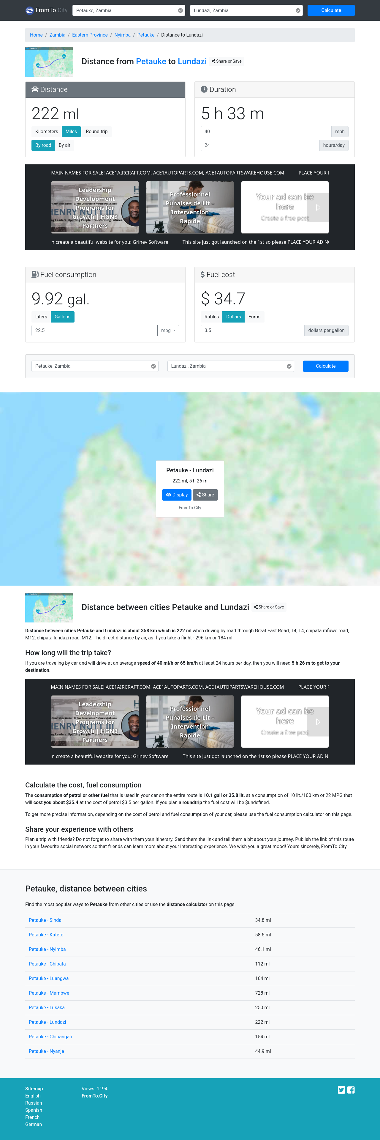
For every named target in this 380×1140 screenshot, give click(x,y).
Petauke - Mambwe (49, 993)
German (33, 1124)
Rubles (212, 317)
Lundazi (192, 61)
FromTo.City (95, 1096)
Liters (41, 317)
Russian (33, 1103)
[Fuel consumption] (94, 330)
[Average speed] (266, 131)
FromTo (46, 10)
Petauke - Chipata (47, 964)
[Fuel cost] (253, 330)
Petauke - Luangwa (49, 978)
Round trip (96, 131)
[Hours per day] (260, 145)
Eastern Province (90, 35)
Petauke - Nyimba (47, 949)
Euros (254, 317)
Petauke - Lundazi (47, 1022)
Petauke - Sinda (45, 920)
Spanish (33, 1110)
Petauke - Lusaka (47, 1007)
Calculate (331, 10)
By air (65, 145)
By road (43, 145)
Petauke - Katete (46, 935)
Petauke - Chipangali (50, 1037)
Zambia (58, 35)
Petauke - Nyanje (46, 1051)
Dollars (233, 317)
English (33, 1096)
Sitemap (34, 1089)
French (32, 1117)
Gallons (63, 317)
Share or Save (227, 61)
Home (36, 35)
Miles (71, 131)
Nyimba (123, 35)
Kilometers (46, 131)
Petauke (146, 35)
